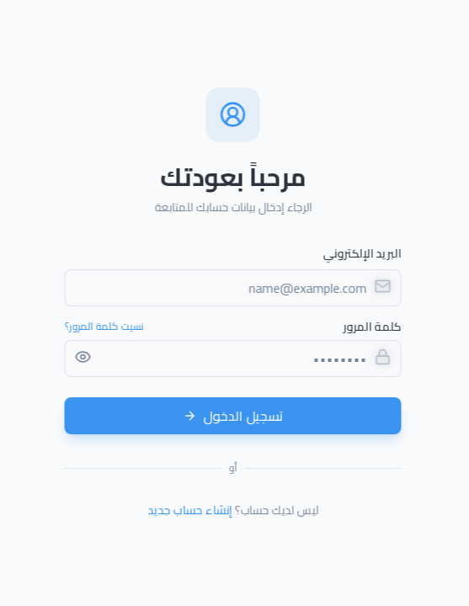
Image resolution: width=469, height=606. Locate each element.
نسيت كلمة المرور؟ (101, 326)
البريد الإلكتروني (360, 253)
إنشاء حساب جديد (188, 510)
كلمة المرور (370, 326)
